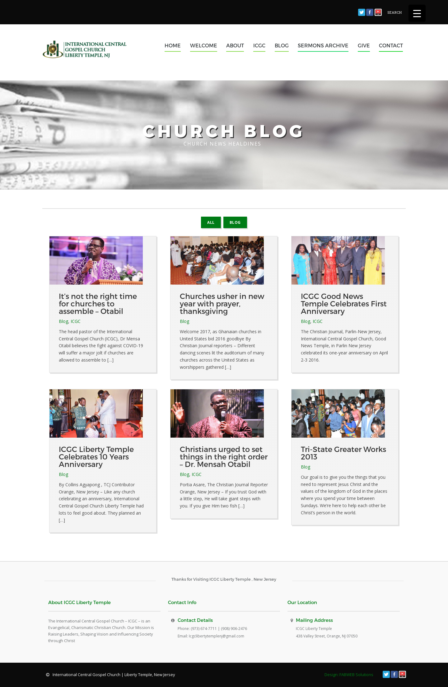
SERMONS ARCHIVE (323, 45)
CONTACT (391, 45)
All (211, 222)
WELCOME (203, 45)
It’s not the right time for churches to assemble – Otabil (98, 303)
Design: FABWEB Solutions (348, 674)
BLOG (282, 45)
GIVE (364, 45)
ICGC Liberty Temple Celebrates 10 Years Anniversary (96, 456)
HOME (173, 45)
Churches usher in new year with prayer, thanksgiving (222, 303)
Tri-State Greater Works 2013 (343, 452)
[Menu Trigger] (417, 13)
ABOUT (235, 45)
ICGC (259, 45)
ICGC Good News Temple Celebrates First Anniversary (344, 303)
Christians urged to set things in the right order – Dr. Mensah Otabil (224, 456)
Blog (235, 222)
